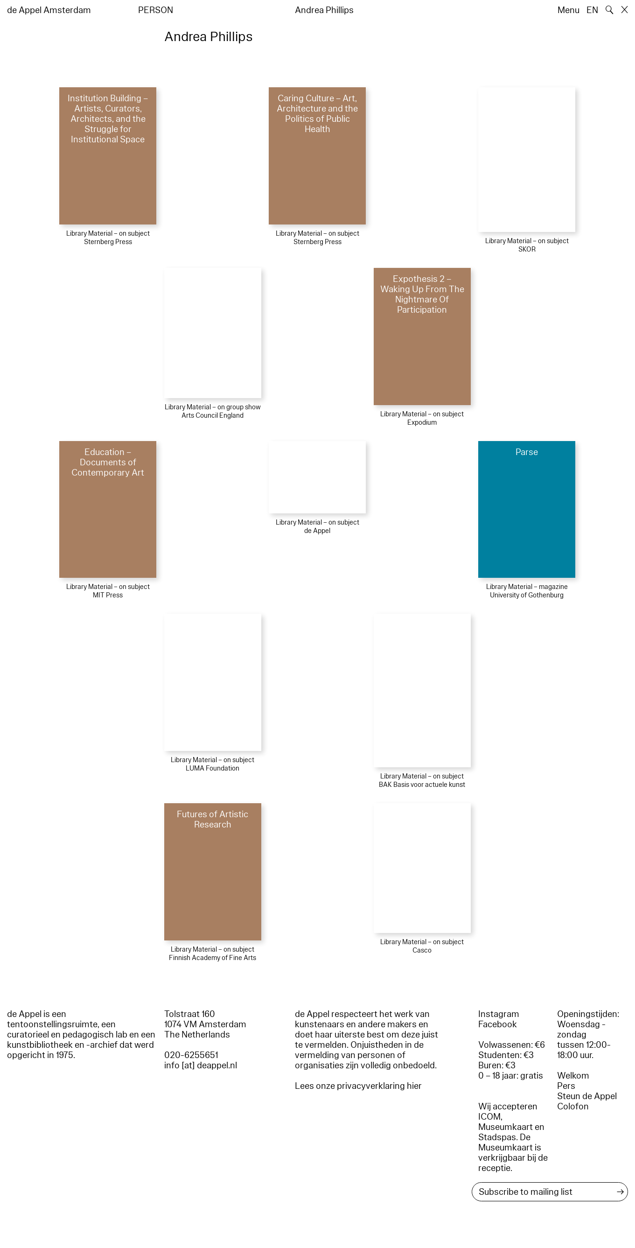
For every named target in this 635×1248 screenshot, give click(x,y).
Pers (566, 1086)
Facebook (497, 1024)
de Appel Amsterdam (49, 10)
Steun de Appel (587, 1096)
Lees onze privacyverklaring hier (358, 1086)
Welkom (573, 1076)
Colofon (573, 1107)
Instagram (498, 1014)
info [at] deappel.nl (200, 1065)
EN (592, 10)
